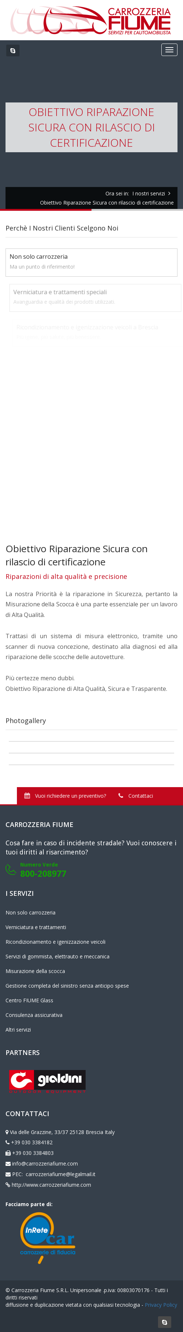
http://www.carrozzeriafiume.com (51, 1184)
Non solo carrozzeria (30, 912)
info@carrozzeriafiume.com (45, 1163)
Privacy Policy (161, 1304)
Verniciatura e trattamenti (36, 927)
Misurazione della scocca (35, 971)
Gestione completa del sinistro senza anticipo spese (67, 985)
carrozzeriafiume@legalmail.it (60, 1174)
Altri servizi (18, 1029)
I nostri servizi (148, 193)
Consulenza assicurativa (34, 1014)
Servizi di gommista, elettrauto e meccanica (58, 956)
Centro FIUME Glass (29, 1000)
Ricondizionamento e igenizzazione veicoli (55, 941)
